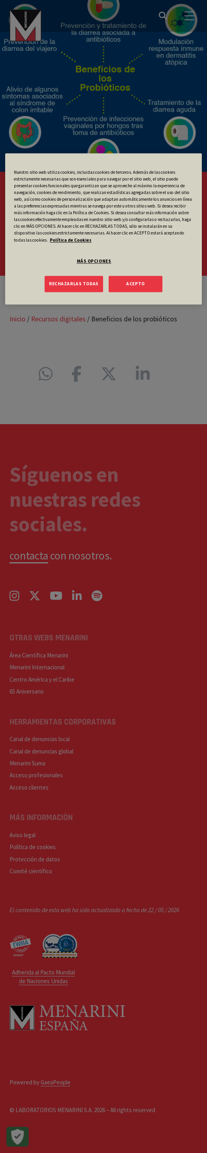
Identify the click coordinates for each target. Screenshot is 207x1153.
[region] (103, 229)
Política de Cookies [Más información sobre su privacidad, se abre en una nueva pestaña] (71, 240)
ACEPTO (135, 283)
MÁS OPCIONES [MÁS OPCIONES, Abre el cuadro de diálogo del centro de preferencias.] (94, 261)
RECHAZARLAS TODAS (74, 283)
